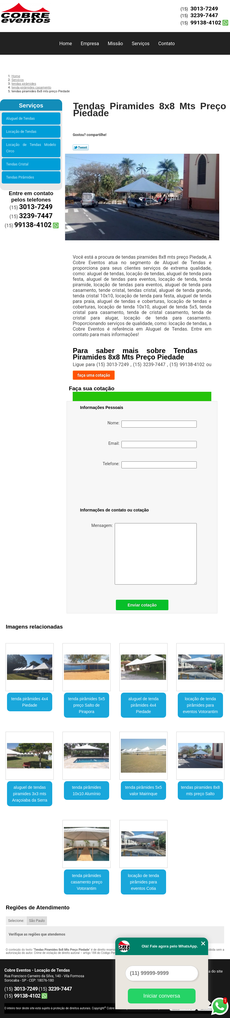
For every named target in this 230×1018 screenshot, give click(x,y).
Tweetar (81, 147)
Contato (166, 43)
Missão (115, 43)
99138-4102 (205, 22)
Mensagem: (144, 554)
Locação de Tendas (22, 132)
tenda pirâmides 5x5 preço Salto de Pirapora (86, 705)
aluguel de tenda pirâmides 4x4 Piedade (143, 705)
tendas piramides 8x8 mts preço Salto (200, 790)
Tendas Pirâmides (21, 177)
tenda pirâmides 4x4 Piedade (29, 702)
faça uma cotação (93, 375)
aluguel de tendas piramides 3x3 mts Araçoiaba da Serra (29, 793)
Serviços (140, 43)
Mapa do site (212, 971)
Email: (152, 444)
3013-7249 (204, 8)
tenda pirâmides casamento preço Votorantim (86, 882)
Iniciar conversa (161, 996)
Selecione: (16, 921)
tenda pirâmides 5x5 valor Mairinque (143, 790)
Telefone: (150, 464)
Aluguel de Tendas (21, 119)
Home (65, 43)
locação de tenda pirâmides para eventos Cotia (143, 882)
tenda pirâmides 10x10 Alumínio (86, 790)
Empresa (90, 43)
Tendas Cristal (18, 164)
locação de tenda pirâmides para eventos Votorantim (200, 705)
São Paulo (37, 921)
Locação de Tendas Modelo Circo (31, 148)
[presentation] (117, 489)
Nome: (152, 424)
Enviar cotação (142, 605)
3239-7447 (204, 15)
